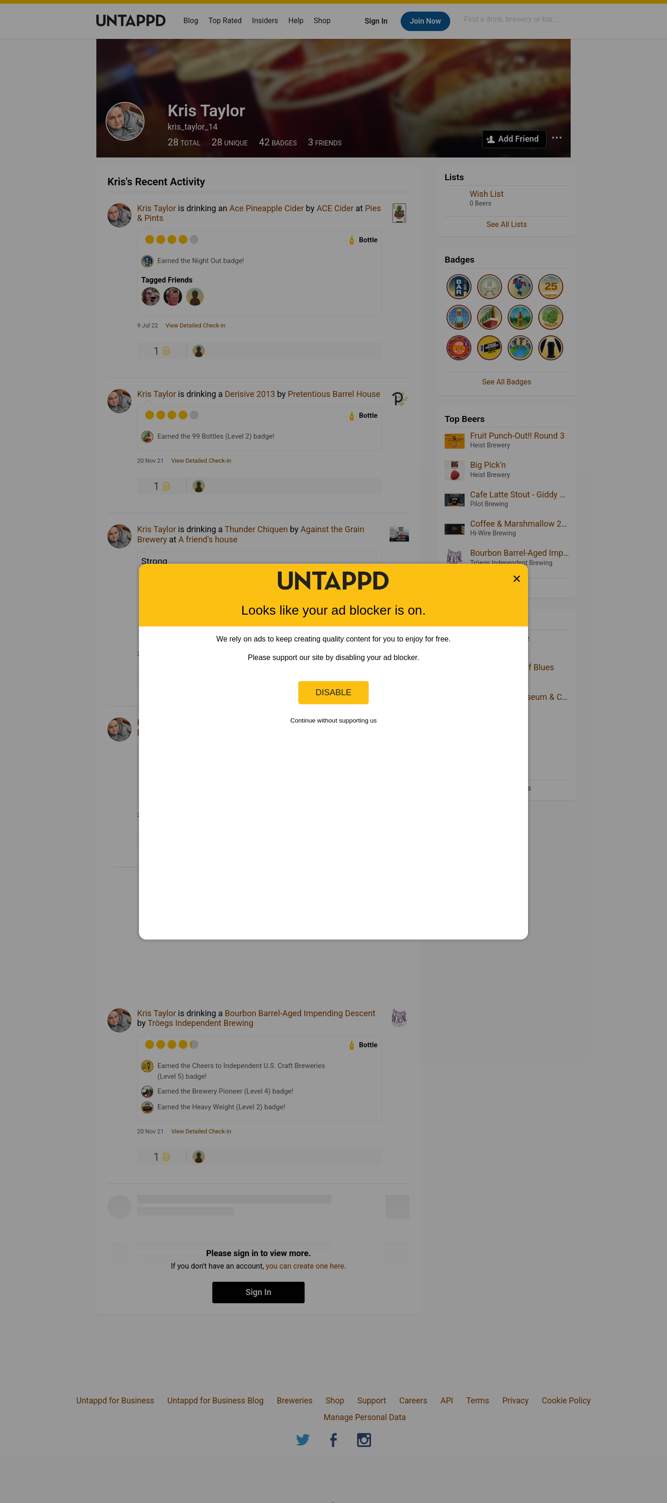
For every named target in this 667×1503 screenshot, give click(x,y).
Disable (333, 692)
